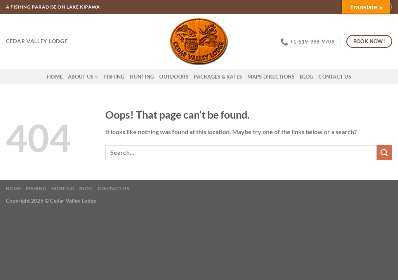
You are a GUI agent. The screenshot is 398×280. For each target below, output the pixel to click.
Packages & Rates (218, 77)
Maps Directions (270, 77)
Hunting (142, 77)
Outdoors (173, 77)
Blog (306, 77)
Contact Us (334, 77)
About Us (83, 76)
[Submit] (384, 152)
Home (55, 77)
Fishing (114, 77)
